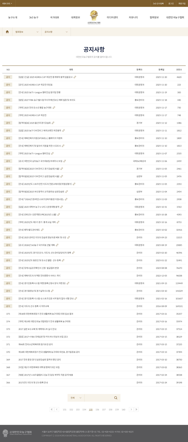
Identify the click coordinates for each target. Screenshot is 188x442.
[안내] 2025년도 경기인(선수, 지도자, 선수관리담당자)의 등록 (46, 252)
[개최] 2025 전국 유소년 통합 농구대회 (36, 107)
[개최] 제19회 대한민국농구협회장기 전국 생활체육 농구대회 (44, 321)
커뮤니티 (133, 17)
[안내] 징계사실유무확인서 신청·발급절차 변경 (38, 268)
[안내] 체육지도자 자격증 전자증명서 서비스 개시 (39, 275)
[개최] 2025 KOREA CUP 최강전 (32, 115)
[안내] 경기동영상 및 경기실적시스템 (35, 290)
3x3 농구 (33, 17)
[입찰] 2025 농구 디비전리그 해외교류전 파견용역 (41, 130)
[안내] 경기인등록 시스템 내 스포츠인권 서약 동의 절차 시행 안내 (47, 298)
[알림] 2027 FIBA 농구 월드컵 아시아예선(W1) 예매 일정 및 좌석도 (46, 100)
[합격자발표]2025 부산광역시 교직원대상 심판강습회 (43, 191)
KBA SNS (7, 3)
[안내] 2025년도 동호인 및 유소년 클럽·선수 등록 (41, 260)
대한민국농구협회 (175, 17)
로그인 (171, 3)
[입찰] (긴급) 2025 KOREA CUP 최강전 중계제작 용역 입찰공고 (47, 77)
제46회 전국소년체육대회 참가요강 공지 (35, 344)
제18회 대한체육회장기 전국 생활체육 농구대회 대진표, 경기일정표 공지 (49, 352)
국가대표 (54, 17)
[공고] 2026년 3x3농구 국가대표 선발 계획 (38, 245)
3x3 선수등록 (158, 3)
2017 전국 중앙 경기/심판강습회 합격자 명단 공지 (39, 359)
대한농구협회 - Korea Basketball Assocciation (16, 433)
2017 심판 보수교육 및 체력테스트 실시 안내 (37, 329)
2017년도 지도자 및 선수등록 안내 (33, 382)
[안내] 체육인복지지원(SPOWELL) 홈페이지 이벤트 (40, 138)
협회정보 (154, 17)
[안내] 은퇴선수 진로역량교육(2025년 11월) (39, 214)
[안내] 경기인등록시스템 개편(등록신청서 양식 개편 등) (43, 283)
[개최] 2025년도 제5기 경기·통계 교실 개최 (38, 222)
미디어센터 (112, 17)
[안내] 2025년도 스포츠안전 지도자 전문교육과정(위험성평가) (46, 184)
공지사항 (56, 31)
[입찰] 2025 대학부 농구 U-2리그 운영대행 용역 (40, 206)
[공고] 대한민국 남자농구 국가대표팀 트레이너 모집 (42, 161)
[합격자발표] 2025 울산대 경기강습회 (36, 122)
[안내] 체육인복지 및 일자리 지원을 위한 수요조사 (41, 145)
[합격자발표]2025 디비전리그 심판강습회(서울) (40, 176)
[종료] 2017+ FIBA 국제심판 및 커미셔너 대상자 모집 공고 (43, 336)
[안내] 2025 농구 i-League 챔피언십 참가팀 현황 (39, 92)
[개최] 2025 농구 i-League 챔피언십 (35, 153)
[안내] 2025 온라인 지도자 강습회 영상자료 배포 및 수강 (44, 237)
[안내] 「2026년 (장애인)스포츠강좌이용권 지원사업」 (42, 199)
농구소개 (12, 17)
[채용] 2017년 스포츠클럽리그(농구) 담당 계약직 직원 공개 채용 (45, 374)
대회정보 (75, 17)
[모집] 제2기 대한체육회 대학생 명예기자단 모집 (39, 367)
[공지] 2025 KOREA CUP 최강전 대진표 (35, 84)
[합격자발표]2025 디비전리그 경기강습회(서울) (40, 168)
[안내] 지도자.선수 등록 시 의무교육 (33, 306)
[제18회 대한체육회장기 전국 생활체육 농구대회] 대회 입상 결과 (45, 313)
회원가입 (182, 3)
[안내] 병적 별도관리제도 (30, 229)
